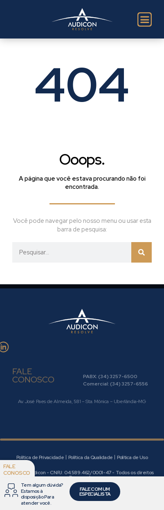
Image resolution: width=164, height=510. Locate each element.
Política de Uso (132, 471)
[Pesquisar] (141, 252)
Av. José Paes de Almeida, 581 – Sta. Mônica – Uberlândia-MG (82, 401)
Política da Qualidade (90, 471)
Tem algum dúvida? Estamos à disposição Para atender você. (42, 494)
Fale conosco (16, 469)
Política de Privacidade (40, 471)
